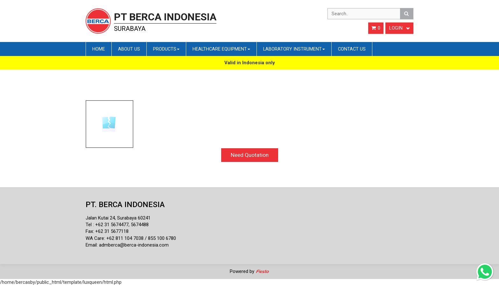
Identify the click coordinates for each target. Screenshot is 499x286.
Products (166, 49)
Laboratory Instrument (294, 49)
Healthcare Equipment (221, 49)
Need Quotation (250, 155)
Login (399, 28)
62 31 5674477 (113, 224)
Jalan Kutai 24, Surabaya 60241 (118, 218)
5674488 (140, 224)
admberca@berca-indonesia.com (134, 245)
